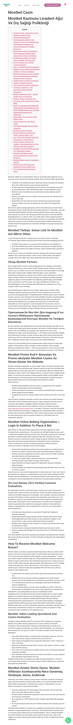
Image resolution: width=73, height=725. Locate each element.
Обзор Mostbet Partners (21, 38)
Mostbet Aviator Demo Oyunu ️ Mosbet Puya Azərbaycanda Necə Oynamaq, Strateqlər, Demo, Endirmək (26, 76)
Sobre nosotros (36, 5)
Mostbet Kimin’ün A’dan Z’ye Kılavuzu (25, 81)
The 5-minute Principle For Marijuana (25, 85)
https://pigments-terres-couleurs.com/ (21, 408)
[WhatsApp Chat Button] (68, 720)
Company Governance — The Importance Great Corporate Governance (23, 90)
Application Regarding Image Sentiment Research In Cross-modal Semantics (25, 155)
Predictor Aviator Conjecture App (24, 99)
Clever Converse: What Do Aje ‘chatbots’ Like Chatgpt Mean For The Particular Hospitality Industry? (25, 144)
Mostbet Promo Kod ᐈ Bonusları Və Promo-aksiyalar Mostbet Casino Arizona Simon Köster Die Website (25, 53)
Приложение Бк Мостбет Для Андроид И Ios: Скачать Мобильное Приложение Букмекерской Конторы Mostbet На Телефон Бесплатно (26, 44)
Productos (26, 5)
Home (19, 5)
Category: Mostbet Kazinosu (23, 83)
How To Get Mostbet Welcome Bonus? (26, 67)
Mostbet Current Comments (22, 131)
